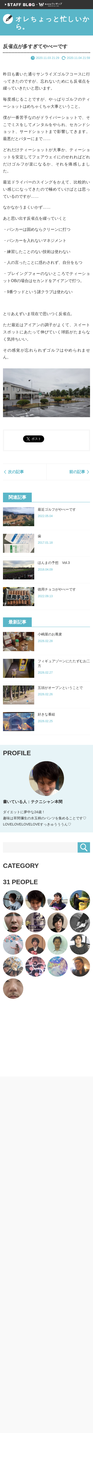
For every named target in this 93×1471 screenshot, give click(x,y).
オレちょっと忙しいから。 (46, 22)
